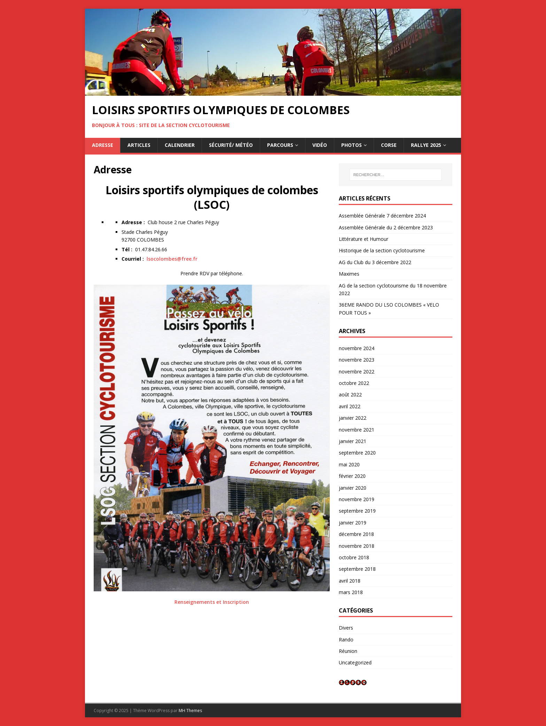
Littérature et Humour (363, 239)
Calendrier (180, 145)
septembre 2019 (357, 510)
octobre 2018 (354, 557)
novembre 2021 (356, 429)
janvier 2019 (352, 522)
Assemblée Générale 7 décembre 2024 (382, 215)
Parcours (280, 145)
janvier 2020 (352, 487)
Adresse (102, 145)
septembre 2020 (357, 452)
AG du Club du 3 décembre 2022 (375, 262)
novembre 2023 (356, 359)
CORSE (389, 145)
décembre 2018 (356, 534)
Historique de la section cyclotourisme (382, 250)
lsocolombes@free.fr (172, 258)
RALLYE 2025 (426, 145)
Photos (351, 145)
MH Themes (190, 710)
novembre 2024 (356, 348)
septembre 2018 (357, 569)
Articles (138, 145)
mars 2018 (351, 592)
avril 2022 (349, 406)
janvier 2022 (352, 418)
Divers (346, 627)
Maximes (349, 273)
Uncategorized (355, 662)
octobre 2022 (354, 383)
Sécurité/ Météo (231, 145)
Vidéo (319, 145)
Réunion (348, 651)
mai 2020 (349, 464)
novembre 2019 (356, 499)
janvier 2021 (352, 441)
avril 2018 (349, 580)
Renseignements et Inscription (211, 602)
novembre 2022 (356, 371)
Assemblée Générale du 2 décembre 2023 (386, 227)
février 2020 (352, 476)
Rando (346, 639)
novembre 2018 (356, 546)
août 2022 (350, 394)
